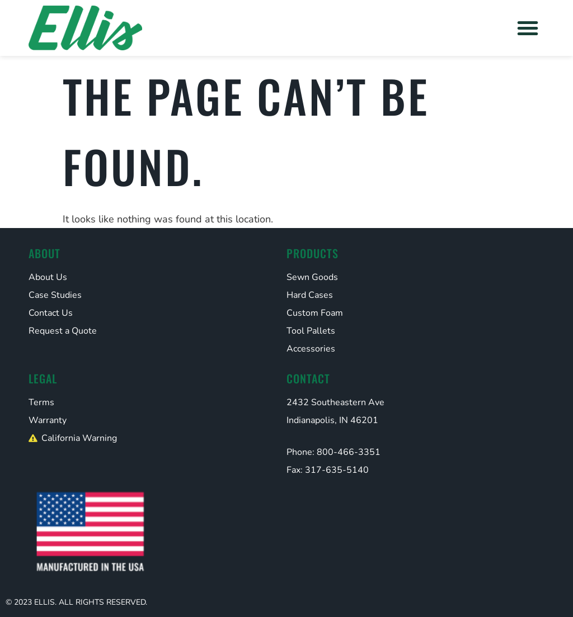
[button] (527, 28)
